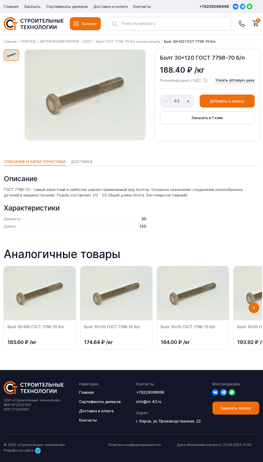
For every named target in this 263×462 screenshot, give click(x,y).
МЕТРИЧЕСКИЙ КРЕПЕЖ (59, 41)
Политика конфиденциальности (134, 445)
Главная (11, 6)
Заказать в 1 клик (207, 117)
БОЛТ (87, 41)
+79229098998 (214, 6)
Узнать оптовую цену (235, 80)
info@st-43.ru (148, 401)
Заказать (32, 6)
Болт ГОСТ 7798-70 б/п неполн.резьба (128, 41)
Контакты (142, 6)
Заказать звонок (236, 408)
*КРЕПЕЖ (28, 41)
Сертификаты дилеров (67, 6)
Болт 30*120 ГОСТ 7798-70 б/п (189, 41)
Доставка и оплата (110, 6)
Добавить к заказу (227, 101)
